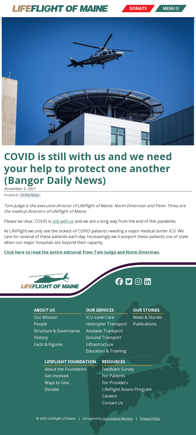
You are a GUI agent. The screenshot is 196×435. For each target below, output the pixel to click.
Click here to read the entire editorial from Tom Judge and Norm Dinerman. (82, 252)
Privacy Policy (150, 418)
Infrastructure (99, 344)
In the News (30, 195)
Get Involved (56, 376)
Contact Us (112, 403)
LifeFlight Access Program (127, 389)
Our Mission (45, 317)
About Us (44, 310)
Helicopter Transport (106, 324)
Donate (52, 389)
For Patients (113, 376)
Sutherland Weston (118, 418)
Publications (144, 324)
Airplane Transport (104, 331)
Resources (113, 362)
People (40, 324)
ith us (68, 221)
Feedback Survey (118, 369)
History (41, 337)
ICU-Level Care (100, 317)
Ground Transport (103, 337)
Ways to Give (57, 382)
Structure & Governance (57, 331)
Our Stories (146, 310)
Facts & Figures (48, 344)
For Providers (115, 382)
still (56, 221)
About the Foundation (66, 369)
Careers (109, 396)
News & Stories (147, 317)
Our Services (100, 310)
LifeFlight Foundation (70, 362)
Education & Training (106, 351)
